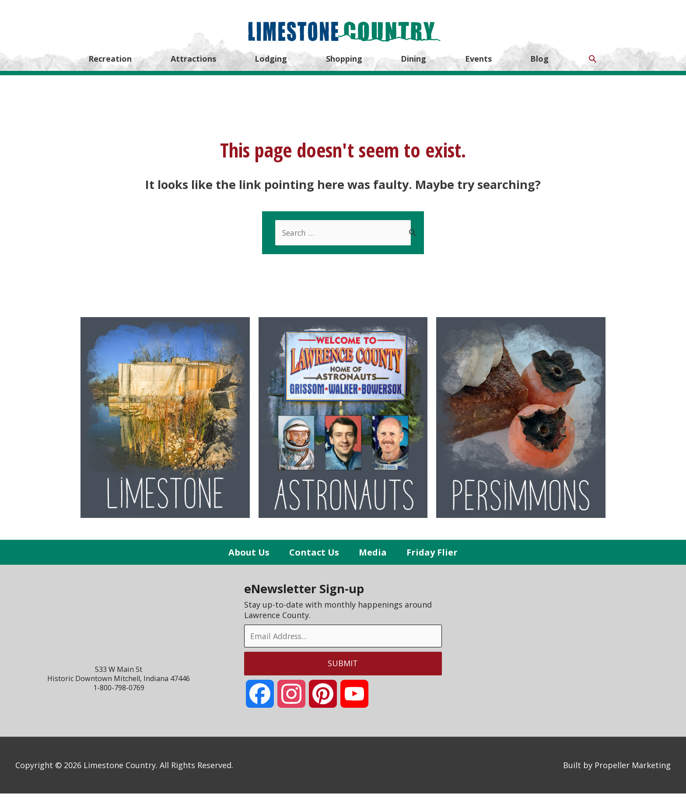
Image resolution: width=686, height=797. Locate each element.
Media (372, 555)
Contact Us (313, 555)
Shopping (344, 64)
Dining (413, 64)
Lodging (271, 64)
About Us (247, 555)
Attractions (193, 64)
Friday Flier (433, 555)
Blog (539, 64)
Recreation (110, 64)
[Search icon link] (593, 64)
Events (478, 64)
